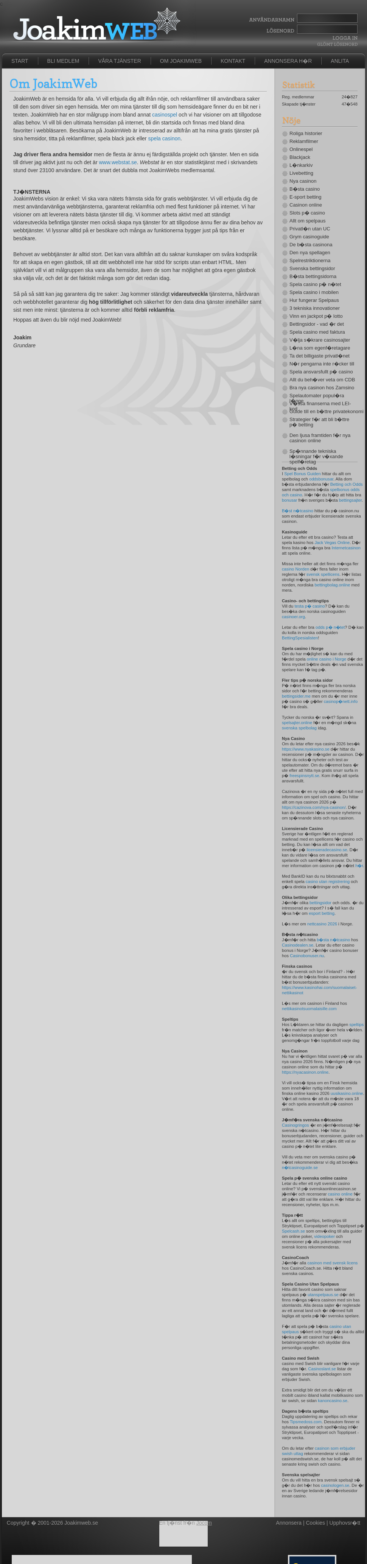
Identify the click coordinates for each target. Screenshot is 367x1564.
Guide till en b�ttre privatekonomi (323, 411)
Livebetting (301, 173)
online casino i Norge (326, 659)
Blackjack (299, 157)
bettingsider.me (296, 696)
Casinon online (305, 205)
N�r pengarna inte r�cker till (321, 364)
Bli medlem (63, 61)
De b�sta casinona (310, 244)
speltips (356, 1024)
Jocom (204, 1523)
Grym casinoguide (309, 236)
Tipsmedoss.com (306, 1421)
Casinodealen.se (297, 945)
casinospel (164, 115)
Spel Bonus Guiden (302, 473)
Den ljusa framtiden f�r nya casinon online (319, 438)
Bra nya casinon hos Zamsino (321, 387)
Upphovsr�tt (345, 1523)
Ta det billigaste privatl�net (319, 356)
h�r (359, 865)
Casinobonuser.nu (307, 955)
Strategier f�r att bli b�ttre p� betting (319, 422)
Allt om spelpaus (307, 221)
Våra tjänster (119, 61)
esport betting (321, 913)
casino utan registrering (328, 881)
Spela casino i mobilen (314, 292)
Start (19, 61)
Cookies (315, 1523)
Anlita (340, 61)
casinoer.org (293, 616)
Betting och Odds (346, 484)
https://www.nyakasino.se (306, 749)
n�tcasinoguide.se (300, 1167)
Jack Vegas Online (332, 542)
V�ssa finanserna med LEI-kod (320, 406)
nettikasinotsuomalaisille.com (309, 1008)
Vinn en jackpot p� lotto (316, 316)
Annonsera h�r (288, 61)
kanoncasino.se (332, 1400)
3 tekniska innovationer (314, 308)
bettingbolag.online (332, 585)
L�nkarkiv (301, 165)
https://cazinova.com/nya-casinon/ (314, 807)
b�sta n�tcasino (333, 939)
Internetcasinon (346, 548)
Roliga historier (305, 133)
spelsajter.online (297, 722)
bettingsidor (320, 902)
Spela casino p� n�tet (315, 284)
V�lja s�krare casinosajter (319, 340)
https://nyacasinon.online (305, 1072)
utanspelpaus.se (323, 1294)
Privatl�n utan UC (309, 229)
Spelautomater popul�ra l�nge (316, 398)
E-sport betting (305, 197)
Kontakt (233, 61)
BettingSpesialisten (300, 638)
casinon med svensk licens (332, 1263)
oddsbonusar (321, 479)
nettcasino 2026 (322, 924)
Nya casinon (303, 181)
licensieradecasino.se (327, 849)
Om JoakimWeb (181, 61)
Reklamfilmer (303, 141)
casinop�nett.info (341, 701)
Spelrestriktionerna (309, 260)
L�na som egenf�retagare (319, 348)
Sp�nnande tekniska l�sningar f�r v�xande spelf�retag (316, 457)
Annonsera (289, 1523)
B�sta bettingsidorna (312, 276)
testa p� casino (309, 606)
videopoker (324, 1236)
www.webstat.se (118, 162)
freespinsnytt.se (304, 775)
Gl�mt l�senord (337, 44)
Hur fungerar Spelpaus (314, 300)
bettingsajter (350, 500)
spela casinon (164, 138)
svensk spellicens (322, 574)
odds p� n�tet (330, 627)
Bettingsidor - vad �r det (316, 324)
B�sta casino (304, 189)
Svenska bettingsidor (312, 268)
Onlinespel (301, 149)
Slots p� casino (307, 213)
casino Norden (295, 569)
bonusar (289, 500)
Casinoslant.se (322, 1369)
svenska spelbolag (299, 728)
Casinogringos (295, 1125)
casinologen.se (335, 1485)
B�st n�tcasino (297, 510)
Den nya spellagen (309, 252)
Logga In (344, 38)
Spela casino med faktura (317, 332)
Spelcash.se (293, 1231)
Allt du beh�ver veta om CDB (322, 379)
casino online (340, 1194)
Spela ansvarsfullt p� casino (321, 372)
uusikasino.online (347, 1093)
